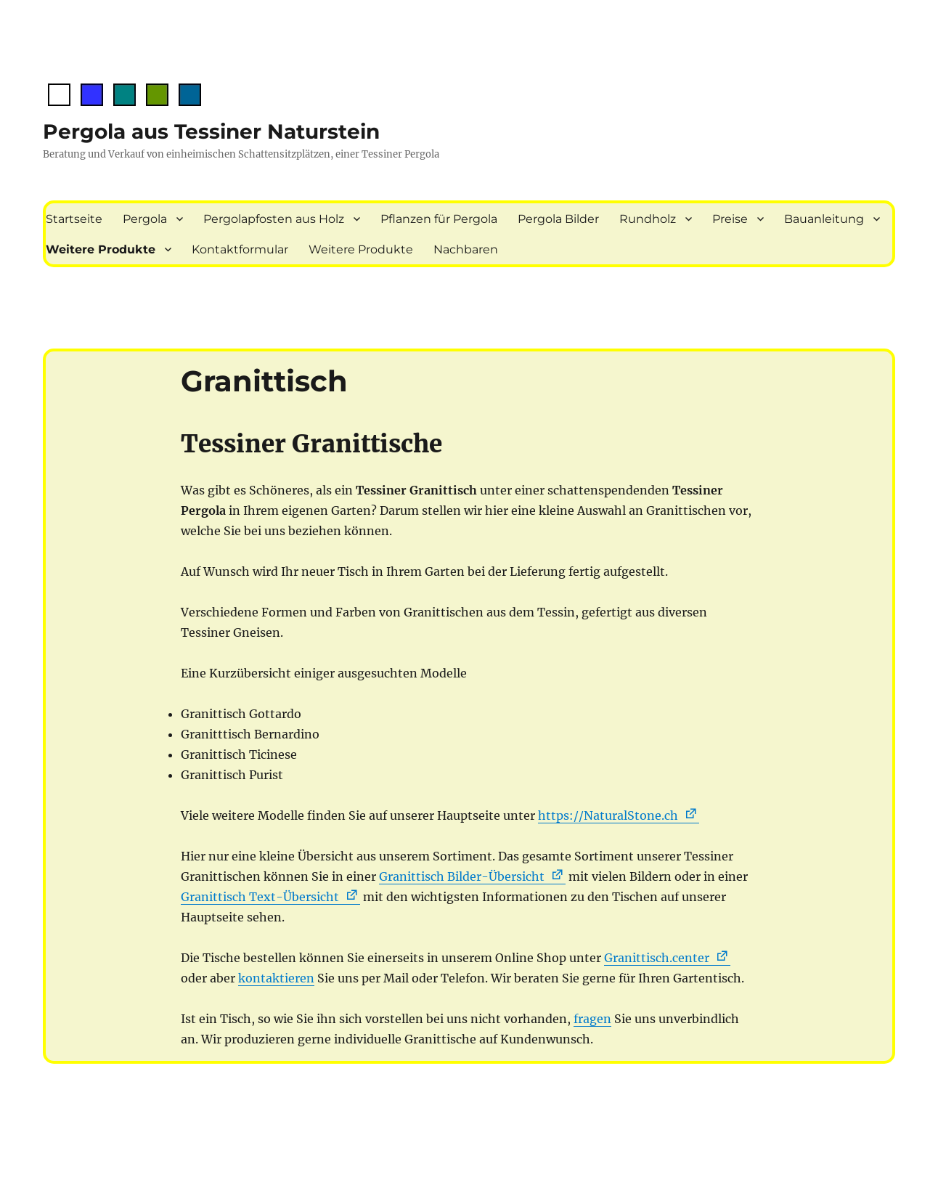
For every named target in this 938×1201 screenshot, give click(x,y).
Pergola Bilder (558, 219)
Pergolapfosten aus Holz (273, 219)
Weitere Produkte (100, 249)
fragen (592, 1018)
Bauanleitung (824, 219)
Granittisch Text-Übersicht (260, 896)
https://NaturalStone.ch (608, 815)
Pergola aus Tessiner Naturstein (211, 131)
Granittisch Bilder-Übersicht (462, 876)
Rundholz (647, 219)
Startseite (74, 219)
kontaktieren (276, 978)
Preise (730, 219)
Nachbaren (465, 249)
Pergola (145, 219)
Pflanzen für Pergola (438, 219)
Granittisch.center (656, 957)
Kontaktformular (240, 249)
